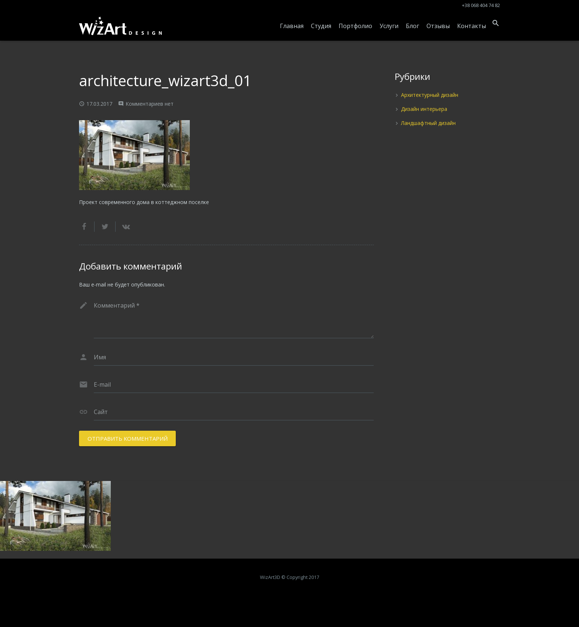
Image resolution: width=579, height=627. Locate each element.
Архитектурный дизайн (429, 94)
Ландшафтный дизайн (428, 122)
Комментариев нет (150, 103)
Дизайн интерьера (424, 108)
